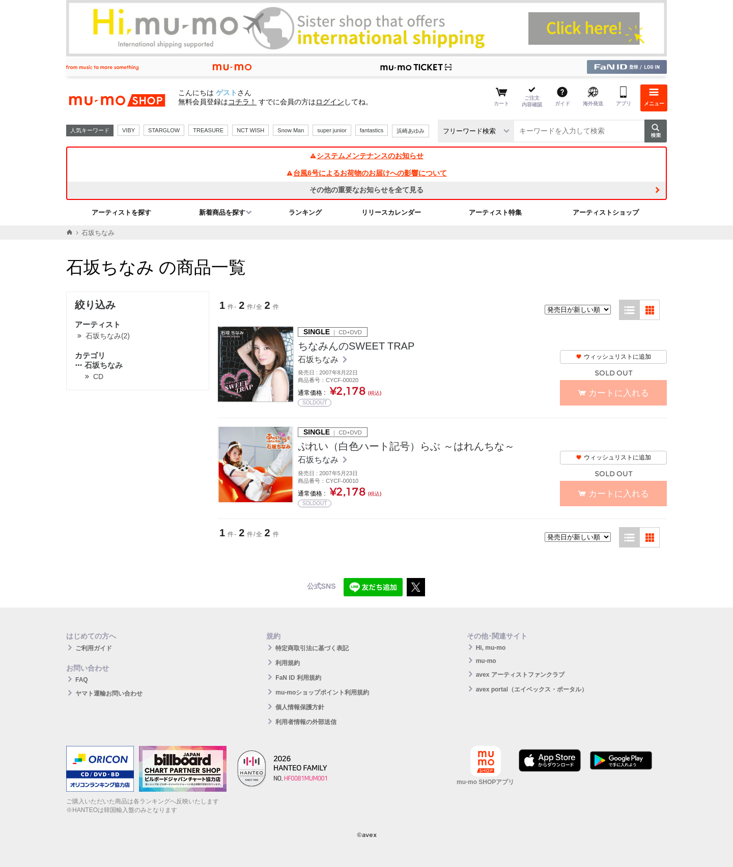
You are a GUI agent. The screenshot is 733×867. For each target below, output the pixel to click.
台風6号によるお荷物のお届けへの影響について (366, 173)
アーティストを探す (121, 212)
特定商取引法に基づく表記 (312, 648)
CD (98, 376)
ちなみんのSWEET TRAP (356, 346)
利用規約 (287, 663)
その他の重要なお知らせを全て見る (366, 190)
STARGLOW (164, 130)
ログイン (330, 102)
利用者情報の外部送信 (305, 722)
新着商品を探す (222, 212)
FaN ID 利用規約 (298, 677)
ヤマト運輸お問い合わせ (109, 693)
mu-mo (486, 660)
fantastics (371, 130)
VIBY (128, 130)
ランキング (305, 212)
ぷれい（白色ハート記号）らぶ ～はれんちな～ (406, 446)
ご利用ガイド (93, 648)
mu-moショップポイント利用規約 (322, 692)
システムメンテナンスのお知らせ (366, 156)
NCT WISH (250, 130)
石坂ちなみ (99, 365)
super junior (331, 130)
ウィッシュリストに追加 (613, 356)
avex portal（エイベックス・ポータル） (531, 689)
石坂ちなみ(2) (108, 336)
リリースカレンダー (391, 212)
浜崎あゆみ (411, 131)
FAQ (81, 679)
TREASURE (208, 130)
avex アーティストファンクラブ (520, 674)
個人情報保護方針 (299, 707)
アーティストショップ (606, 212)
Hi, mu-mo (491, 647)
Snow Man (290, 130)
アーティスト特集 (495, 212)
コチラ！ (242, 102)
